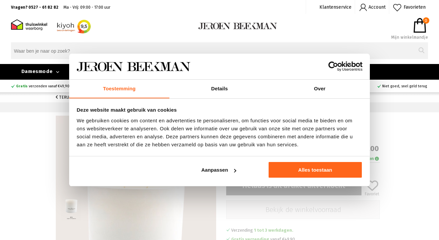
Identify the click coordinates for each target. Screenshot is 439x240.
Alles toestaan (315, 170)
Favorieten (415, 7)
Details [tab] (219, 88)
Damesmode (36, 71)
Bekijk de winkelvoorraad (303, 209)
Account (377, 7)
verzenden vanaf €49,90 (42, 86)
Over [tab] (320, 88)
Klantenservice (335, 7)
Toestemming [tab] (119, 88)
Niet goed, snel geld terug (404, 86)
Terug (64, 97)
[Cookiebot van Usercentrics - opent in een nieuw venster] (333, 66)
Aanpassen (218, 170)
